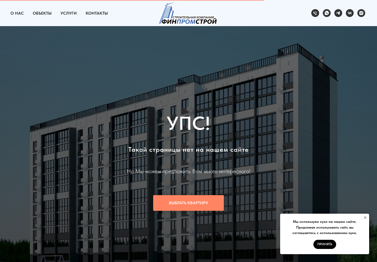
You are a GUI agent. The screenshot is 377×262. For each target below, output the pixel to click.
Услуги (68, 13)
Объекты (42, 13)
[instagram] (361, 13)
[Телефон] (315, 13)
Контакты (97, 13)
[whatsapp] (327, 13)
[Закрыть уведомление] (365, 217)
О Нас (17, 13)
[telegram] (338, 13)
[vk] (350, 13)
